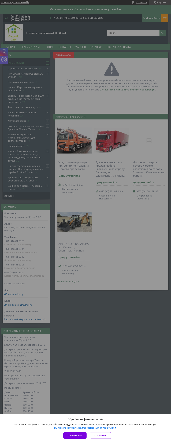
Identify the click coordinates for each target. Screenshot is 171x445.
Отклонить (101, 435)
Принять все (75, 435)
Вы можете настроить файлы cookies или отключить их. (84, 427)
